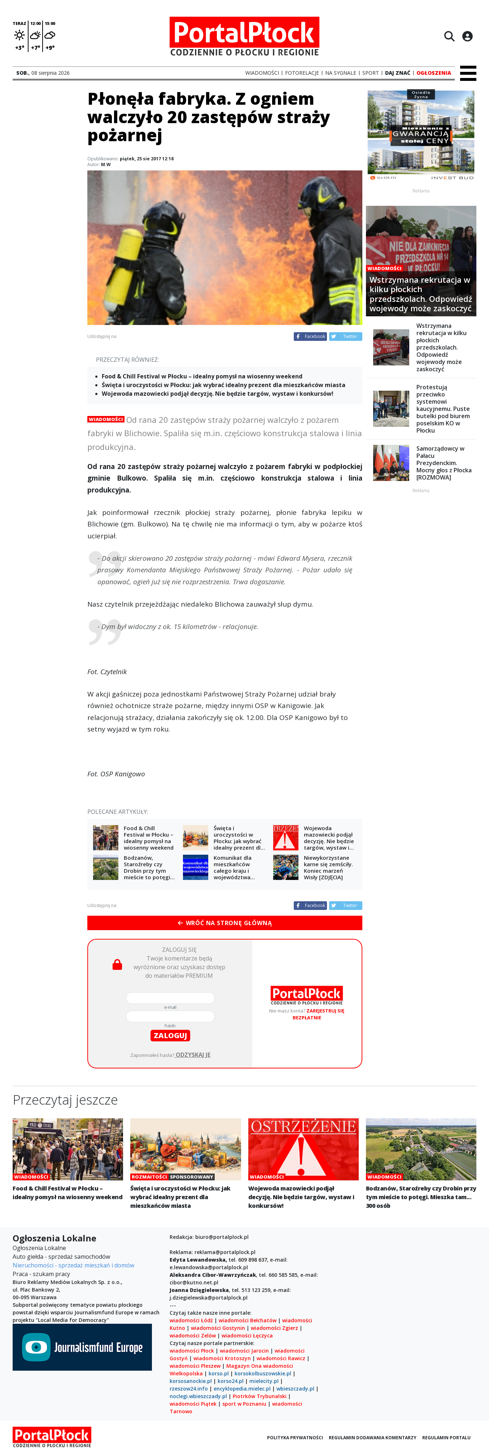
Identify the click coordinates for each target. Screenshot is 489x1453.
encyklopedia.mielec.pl (242, 1388)
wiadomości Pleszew (195, 1365)
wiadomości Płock (192, 1350)
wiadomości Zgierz (273, 1327)
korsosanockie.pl (191, 1381)
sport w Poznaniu (244, 1403)
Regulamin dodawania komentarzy (372, 1438)
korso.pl (219, 1373)
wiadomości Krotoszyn (222, 1358)
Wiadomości (106, 419)
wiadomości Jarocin (244, 1350)
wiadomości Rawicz (281, 1358)
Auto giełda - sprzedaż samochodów (61, 1257)
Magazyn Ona (244, 1365)
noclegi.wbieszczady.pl (198, 1396)
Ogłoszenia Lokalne (39, 1248)
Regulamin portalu (446, 1438)
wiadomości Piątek (193, 1403)
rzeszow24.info (189, 1388)
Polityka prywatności (295, 1438)
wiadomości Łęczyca (247, 1335)
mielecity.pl (264, 1381)
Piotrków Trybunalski (260, 1396)
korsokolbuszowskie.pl (263, 1373)
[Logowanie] (467, 36)
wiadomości (278, 1365)
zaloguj (170, 1035)
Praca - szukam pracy (41, 1274)
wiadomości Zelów (193, 1335)
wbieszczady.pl (295, 1388)
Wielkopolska (186, 1373)
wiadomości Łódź (191, 1320)
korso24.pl (231, 1381)
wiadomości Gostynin (218, 1327)
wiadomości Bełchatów (247, 1320)
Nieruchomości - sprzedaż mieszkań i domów (73, 1265)
